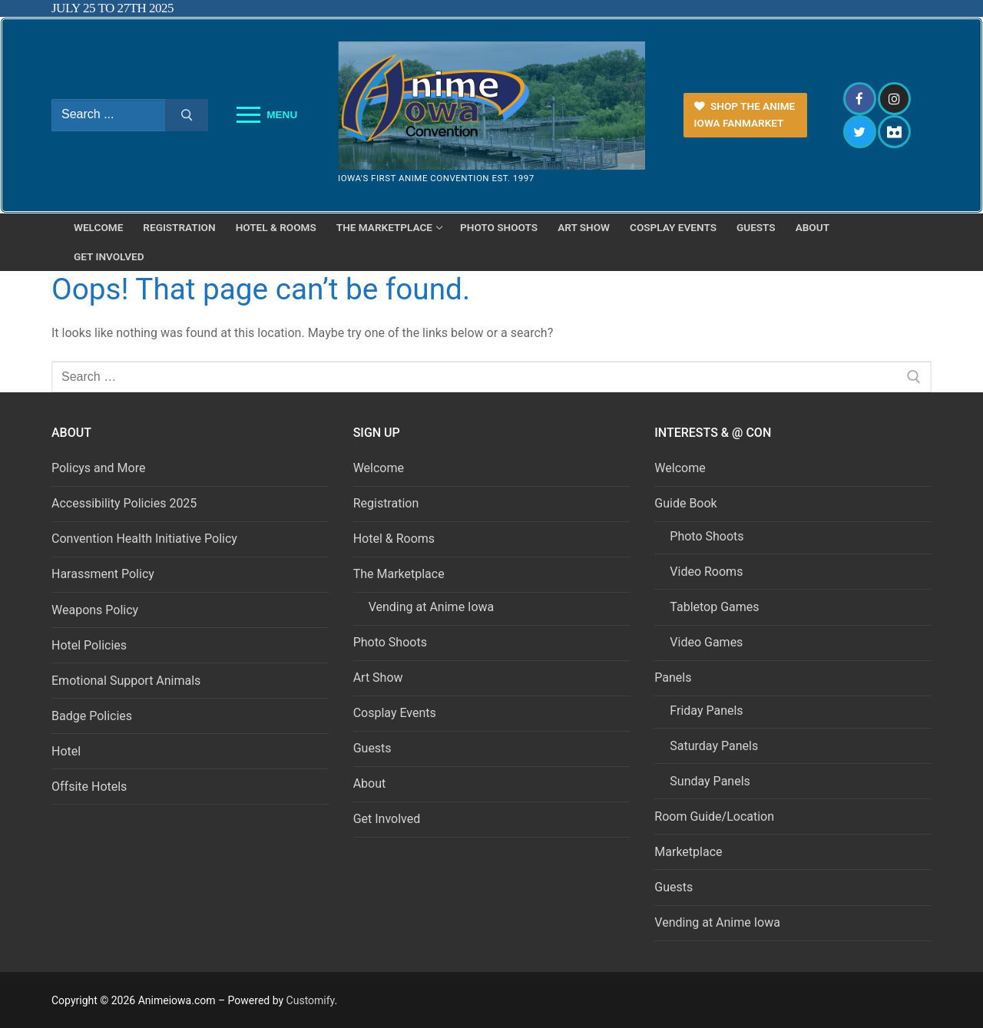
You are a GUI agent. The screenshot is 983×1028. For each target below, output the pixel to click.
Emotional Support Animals (125, 680)
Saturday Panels (714, 746)
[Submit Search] (187, 115)
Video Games (706, 642)
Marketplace (688, 852)
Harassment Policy (102, 574)
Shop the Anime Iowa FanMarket (745, 114)
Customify (310, 1000)
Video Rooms (706, 571)
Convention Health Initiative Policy (144, 538)
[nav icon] (266, 115)
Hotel (66, 751)
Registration (386, 503)
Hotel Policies (89, 645)
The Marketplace (400, 574)
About (369, 783)
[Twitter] (859, 131)
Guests (372, 748)
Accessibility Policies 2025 (124, 503)
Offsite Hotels (89, 786)
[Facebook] (859, 98)
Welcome (378, 468)
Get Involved (387, 818)
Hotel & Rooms (394, 538)
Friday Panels (706, 710)
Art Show (378, 677)
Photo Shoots (390, 642)
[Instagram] (894, 98)
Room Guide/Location (714, 816)
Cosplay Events (394, 713)
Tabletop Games (714, 607)
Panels (674, 677)
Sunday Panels (710, 781)
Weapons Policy (94, 610)
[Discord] (894, 131)
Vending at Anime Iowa (432, 607)
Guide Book (687, 503)
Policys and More (98, 468)
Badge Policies (91, 716)
